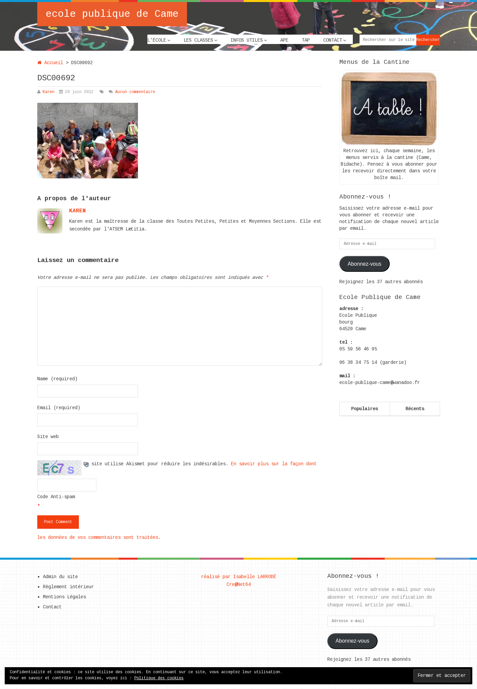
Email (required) (58, 408)
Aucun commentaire (135, 92)
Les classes (198, 40)
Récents (415, 409)
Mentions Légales (64, 597)
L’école (156, 40)
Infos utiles (247, 40)
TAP (306, 40)
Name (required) (57, 379)
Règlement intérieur (68, 587)
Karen (48, 92)
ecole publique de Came (112, 14)
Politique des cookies (159, 678)
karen (77, 211)
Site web (48, 436)
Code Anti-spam (56, 497)
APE (284, 40)
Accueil (50, 63)
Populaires (364, 409)
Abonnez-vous (364, 264)
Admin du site (60, 576)
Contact (332, 40)
